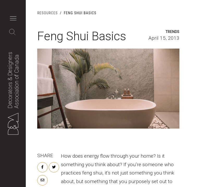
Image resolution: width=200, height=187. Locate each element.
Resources (47, 13)
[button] (14, 19)
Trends (172, 32)
